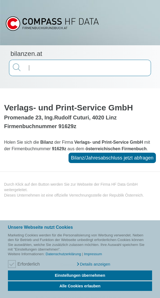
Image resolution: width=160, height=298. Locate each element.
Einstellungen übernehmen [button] (80, 275)
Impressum (93, 254)
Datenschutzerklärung (63, 254)
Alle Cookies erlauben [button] (80, 286)
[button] (93, 264)
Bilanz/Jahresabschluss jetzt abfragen (112, 158)
